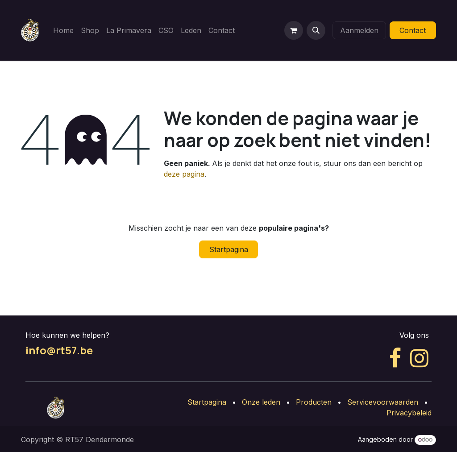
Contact (412, 30)
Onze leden (261, 402)
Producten (314, 402)
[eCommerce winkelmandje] (293, 30)
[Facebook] (395, 358)
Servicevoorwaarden (382, 402)
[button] (316, 30)
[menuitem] (63, 30)
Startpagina (228, 249)
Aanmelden (359, 30)
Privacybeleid (409, 412)
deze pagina (184, 174)
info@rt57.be (59, 350)
